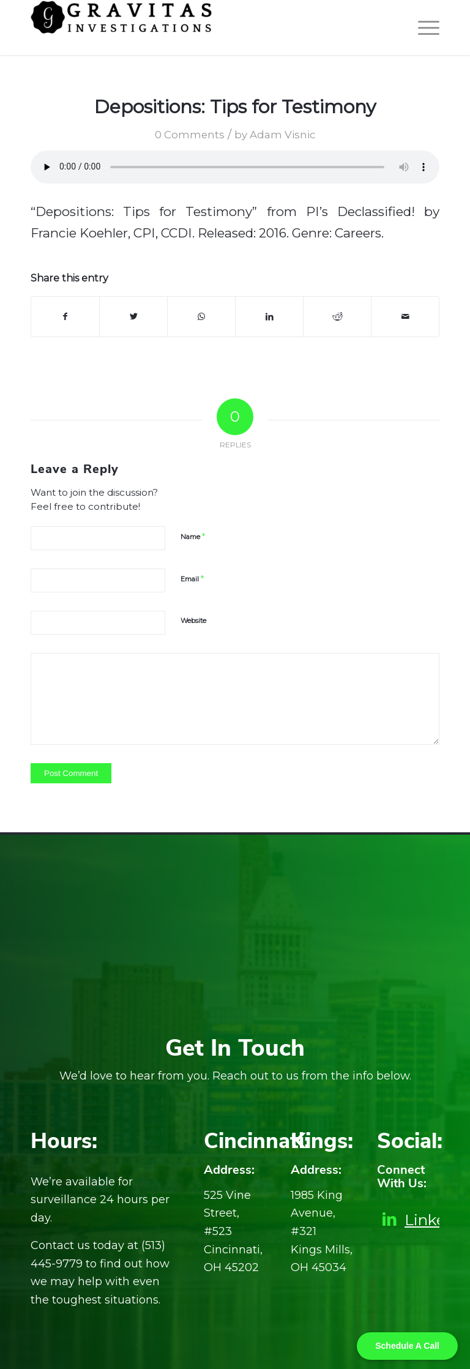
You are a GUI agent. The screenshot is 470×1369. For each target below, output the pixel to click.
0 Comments (190, 135)
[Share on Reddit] (337, 317)
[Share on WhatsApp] (201, 317)
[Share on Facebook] (65, 317)
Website (193, 620)
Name (193, 536)
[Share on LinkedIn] (269, 317)
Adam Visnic (282, 135)
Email (192, 578)
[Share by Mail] (405, 317)
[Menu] (422, 27)
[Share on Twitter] (133, 317)
